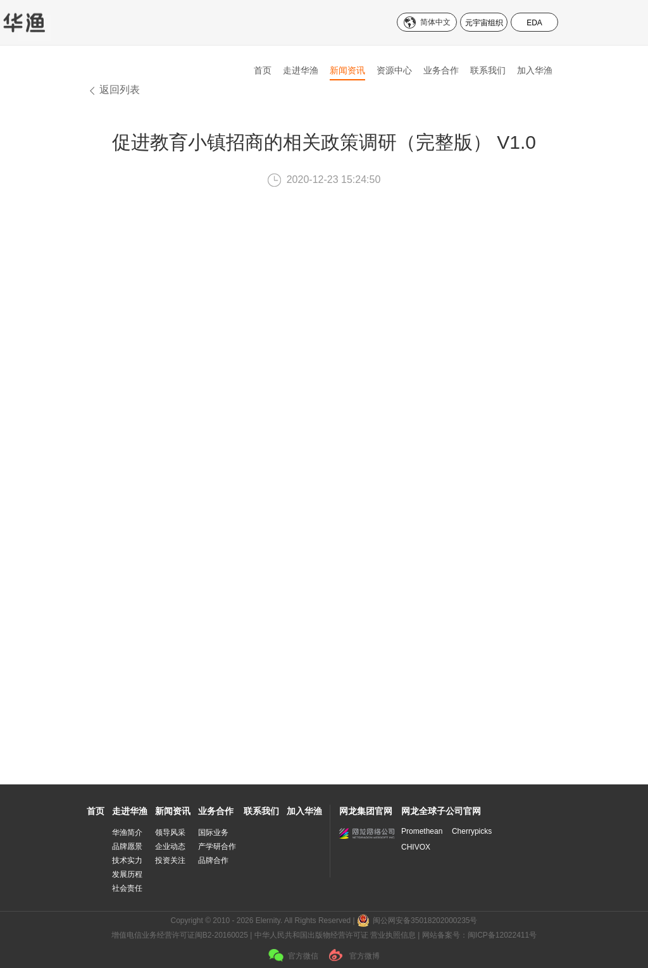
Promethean (421, 831)
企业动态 (170, 846)
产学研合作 (217, 846)
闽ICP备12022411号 (502, 935)
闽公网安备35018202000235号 (425, 920)
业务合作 (441, 70)
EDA (534, 22)
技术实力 (127, 860)
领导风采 (170, 832)
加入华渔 (534, 70)
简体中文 (435, 22)
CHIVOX (415, 847)
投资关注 (170, 860)
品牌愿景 (127, 846)
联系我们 (488, 70)
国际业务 (213, 832)
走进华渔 (300, 70)
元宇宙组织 (484, 22)
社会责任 (127, 888)
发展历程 (127, 874)
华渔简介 (127, 832)
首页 (262, 70)
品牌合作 (213, 860)
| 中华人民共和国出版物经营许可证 (309, 935)
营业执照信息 (393, 935)
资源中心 (394, 70)
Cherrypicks (472, 831)
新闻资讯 (347, 70)
